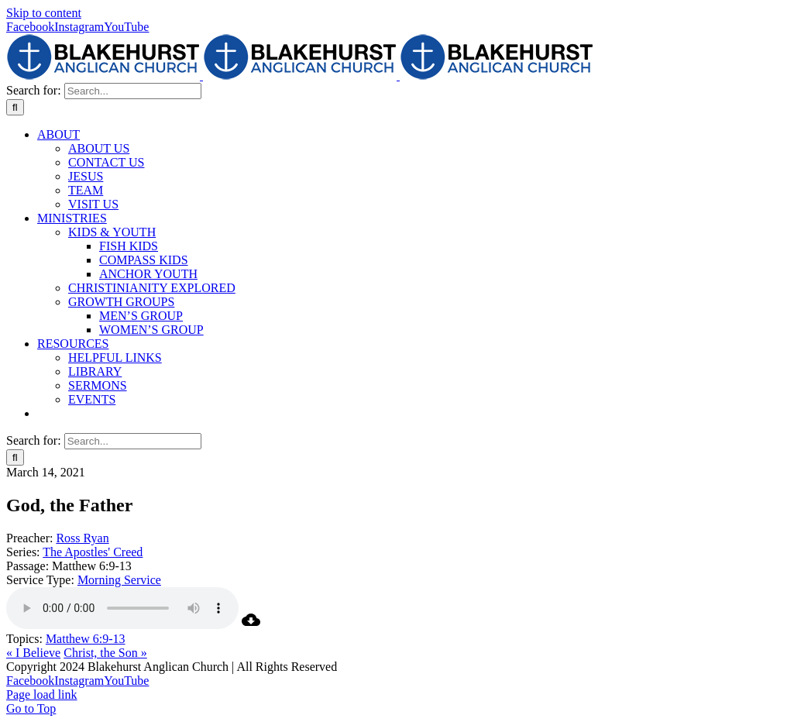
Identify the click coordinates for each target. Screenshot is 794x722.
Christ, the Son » (105, 652)
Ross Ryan (82, 538)
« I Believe (33, 652)
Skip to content (43, 12)
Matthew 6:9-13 (85, 638)
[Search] (15, 107)
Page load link (41, 694)
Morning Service (119, 579)
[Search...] (132, 91)
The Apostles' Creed (93, 552)
